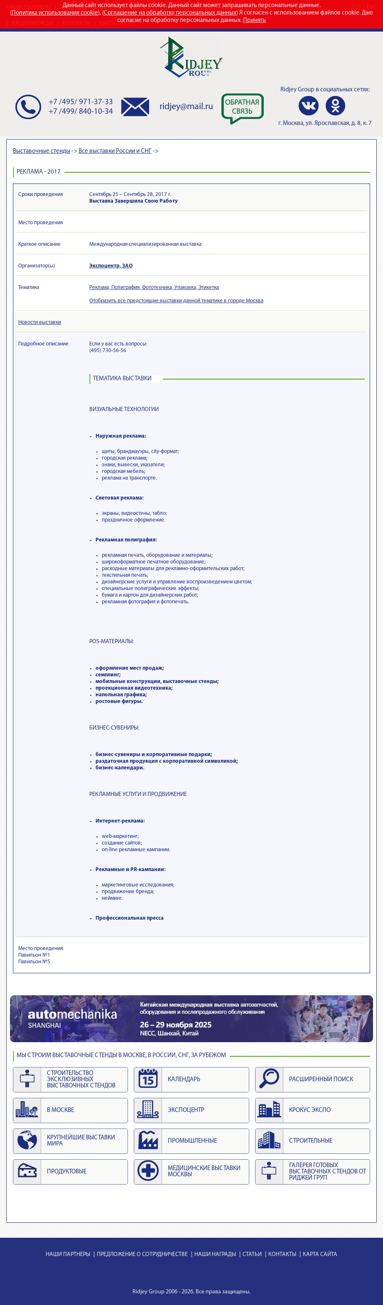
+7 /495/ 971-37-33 (81, 102)
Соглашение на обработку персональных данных (170, 13)
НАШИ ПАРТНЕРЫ (68, 1254)
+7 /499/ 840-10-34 (81, 112)
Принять (254, 20)
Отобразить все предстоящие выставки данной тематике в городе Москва (176, 301)
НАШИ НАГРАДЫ (215, 1254)
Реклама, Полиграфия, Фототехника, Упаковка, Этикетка (154, 287)
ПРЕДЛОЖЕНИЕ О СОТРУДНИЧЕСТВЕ (142, 1254)
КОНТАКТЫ (282, 1254)
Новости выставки (39, 322)
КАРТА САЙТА (320, 1254)
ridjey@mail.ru (186, 107)
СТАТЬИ (252, 1254)
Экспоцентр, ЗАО (111, 266)
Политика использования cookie (55, 13)
